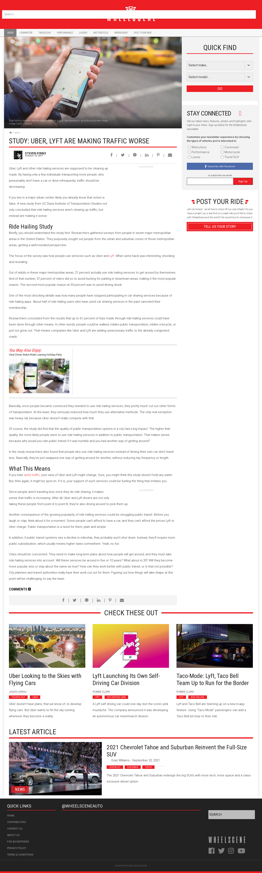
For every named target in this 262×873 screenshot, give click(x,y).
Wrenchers (121, 32)
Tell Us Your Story (220, 226)
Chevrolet (115, 767)
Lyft (111, 256)
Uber (35, 697)
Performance (65, 32)
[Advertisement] (146, 193)
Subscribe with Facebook (221, 166)
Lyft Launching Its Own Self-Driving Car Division (126, 679)
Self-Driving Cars (116, 697)
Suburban (132, 767)
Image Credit (15, 123)
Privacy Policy (16, 848)
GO (220, 88)
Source (28, 123)
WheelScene (140, 866)
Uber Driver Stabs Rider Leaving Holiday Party (35, 354)
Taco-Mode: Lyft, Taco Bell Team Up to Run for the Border (212, 679)
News (10, 32)
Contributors (16, 822)
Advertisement (220, 324)
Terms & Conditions (20, 854)
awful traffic (32, 475)
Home (10, 815)
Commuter (25, 32)
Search (252, 13)
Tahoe (148, 767)
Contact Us (15, 828)
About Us (13, 835)
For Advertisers (18, 841)
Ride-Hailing (197, 697)
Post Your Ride (142, 32)
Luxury (83, 32)
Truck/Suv (44, 32)
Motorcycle (100, 32)
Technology (18, 697)
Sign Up (243, 181)
